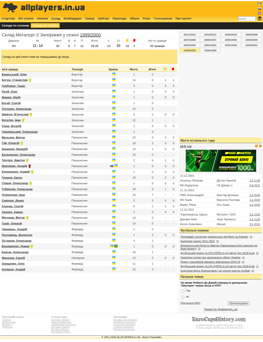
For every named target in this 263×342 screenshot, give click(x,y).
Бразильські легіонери (125, 320)
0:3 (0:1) (255, 185)
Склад (55, 18)
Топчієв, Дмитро (13, 160)
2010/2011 (210, 34)
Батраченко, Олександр (18, 154)
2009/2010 (231, 34)
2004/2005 (252, 39)
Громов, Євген (12, 177)
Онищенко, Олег (13, 263)
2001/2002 (231, 45)
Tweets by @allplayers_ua (220, 309)
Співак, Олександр (15, 183)
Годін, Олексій (12, 223)
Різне (146, 18)
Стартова (8, 18)
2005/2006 (231, 39)
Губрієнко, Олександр (17, 189)
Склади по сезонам (15, 25)
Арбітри (103, 18)
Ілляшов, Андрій (13, 269)
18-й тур (185, 146)
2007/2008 (190, 39)
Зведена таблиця (60, 320)
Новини (42, 18)
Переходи (120, 18)
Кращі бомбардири (61, 322)
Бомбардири (73, 18)
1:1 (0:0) (255, 200)
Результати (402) (190, 302)
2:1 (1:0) (255, 180)
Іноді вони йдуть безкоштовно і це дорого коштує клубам (215, 270)
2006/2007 (210, 39)
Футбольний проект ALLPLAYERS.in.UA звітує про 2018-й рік (217, 266)
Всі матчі (7, 324)
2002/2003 (210, 45)
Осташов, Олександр (16, 240)
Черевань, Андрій (14, 229)
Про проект (184, 18)
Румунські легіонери (124, 329)
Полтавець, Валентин (17, 235)
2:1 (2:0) (255, 214)
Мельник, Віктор (13, 137)
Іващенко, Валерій (15, 149)
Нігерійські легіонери (124, 322)
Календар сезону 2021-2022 (197, 241)
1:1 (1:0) (255, 219)
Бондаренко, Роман (15, 246)
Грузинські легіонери (124, 324)
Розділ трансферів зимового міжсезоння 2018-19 (210, 262)
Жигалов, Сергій (13, 258)
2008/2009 (252, 34)
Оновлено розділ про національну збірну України (210, 257)
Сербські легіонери (123, 327)
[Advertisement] (181, 8)
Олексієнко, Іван (13, 194)
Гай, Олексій (10, 143)
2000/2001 (252, 45)
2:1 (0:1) (255, 224)
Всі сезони (25, 18)
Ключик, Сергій (12, 206)
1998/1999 (210, 50)
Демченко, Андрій (14, 166)
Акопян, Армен (12, 212)
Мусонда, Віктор (13, 217)
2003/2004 (190, 45)
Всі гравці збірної (60, 327)
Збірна (134, 18)
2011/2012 (190, 34)
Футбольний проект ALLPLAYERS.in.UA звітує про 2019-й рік (217, 253)
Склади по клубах (45, 25)
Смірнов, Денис (13, 200)
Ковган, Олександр (15, 252)
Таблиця (6, 320)
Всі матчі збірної (59, 329)
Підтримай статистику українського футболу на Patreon (214, 236)
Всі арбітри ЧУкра (60, 332)
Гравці (89, 18)
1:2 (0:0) (255, 195)
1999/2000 (90, 34)
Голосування (163, 18)
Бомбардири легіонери (63, 324)
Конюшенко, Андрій (16, 171)
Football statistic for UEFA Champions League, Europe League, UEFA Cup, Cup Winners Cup (219, 325)
